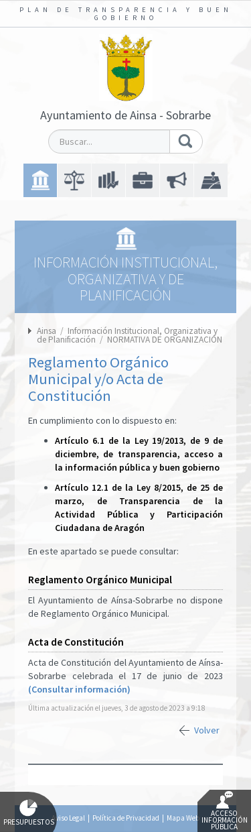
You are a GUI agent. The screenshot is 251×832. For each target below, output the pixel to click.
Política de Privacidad (125, 818)
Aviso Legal (68, 818)
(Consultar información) (79, 689)
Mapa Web (183, 818)
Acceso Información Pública (224, 811)
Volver (207, 730)
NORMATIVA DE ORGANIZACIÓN (164, 339)
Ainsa (46, 331)
